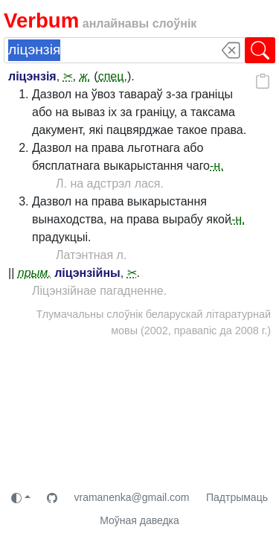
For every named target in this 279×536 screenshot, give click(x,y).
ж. (84, 76)
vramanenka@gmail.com (131, 497)
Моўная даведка (139, 520)
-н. (217, 165)
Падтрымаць (237, 497)
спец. (112, 76)
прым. (34, 273)
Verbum (41, 20)
